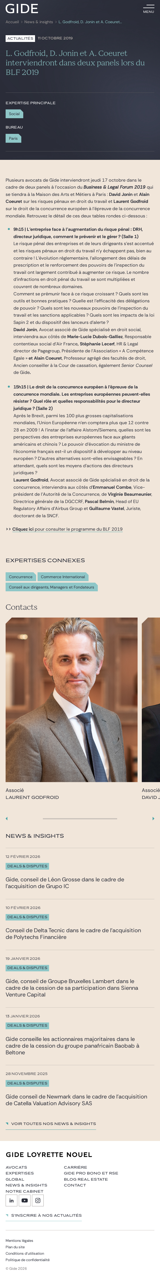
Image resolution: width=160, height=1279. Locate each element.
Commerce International (63, 577)
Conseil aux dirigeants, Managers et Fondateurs (51, 587)
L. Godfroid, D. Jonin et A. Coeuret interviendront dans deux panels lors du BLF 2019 (90, 22)
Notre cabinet (24, 1191)
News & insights (38, 22)
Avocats (16, 1167)
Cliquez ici (23, 529)
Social (14, 113)
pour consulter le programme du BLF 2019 (78, 529)
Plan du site (15, 1247)
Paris (13, 138)
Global (15, 1179)
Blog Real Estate (86, 1179)
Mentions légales (19, 1240)
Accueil (12, 22)
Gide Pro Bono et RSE (91, 1173)
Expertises (20, 1173)
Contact (75, 1185)
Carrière (75, 1167)
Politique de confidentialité (28, 1259)
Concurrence (21, 577)
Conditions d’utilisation (25, 1253)
